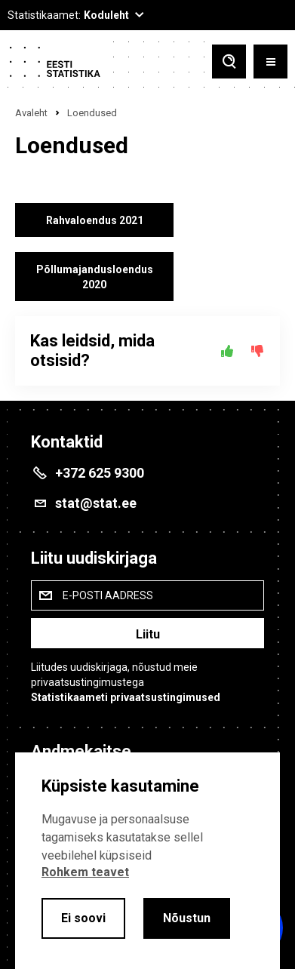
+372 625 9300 (99, 473)
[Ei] (257, 351)
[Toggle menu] (270, 61)
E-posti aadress (108, 595)
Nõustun (186, 918)
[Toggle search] (229, 61)
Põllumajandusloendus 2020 (94, 277)
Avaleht (31, 112)
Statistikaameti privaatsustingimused (125, 697)
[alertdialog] (147, 860)
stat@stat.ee (96, 503)
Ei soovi (83, 918)
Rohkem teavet (85, 872)
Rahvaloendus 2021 (94, 220)
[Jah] (227, 351)
